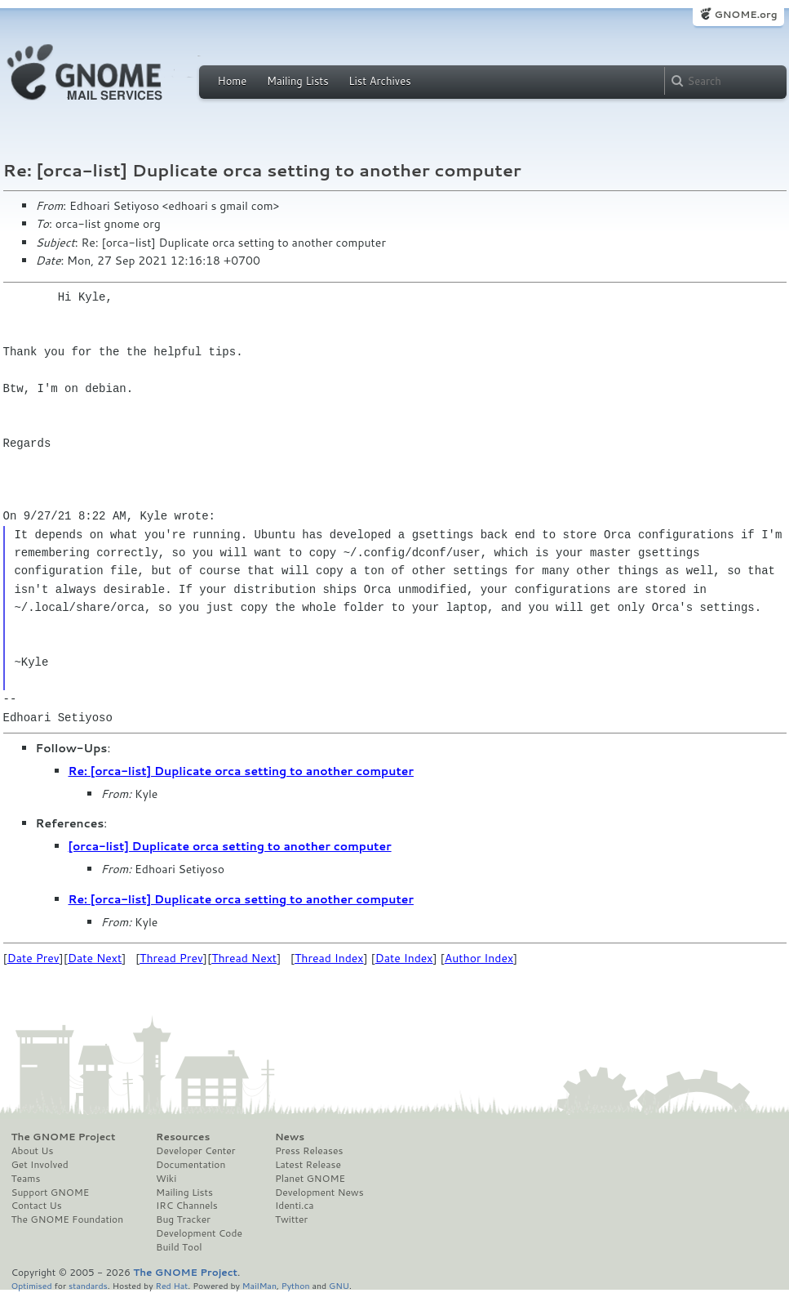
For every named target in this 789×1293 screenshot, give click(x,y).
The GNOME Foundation (67, 1219)
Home (232, 81)
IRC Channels (187, 1205)
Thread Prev (171, 958)
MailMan (259, 1285)
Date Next (95, 958)
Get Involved (40, 1164)
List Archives (379, 81)
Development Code (199, 1233)
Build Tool (179, 1247)
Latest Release (308, 1164)
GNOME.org (745, 14)
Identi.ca (294, 1205)
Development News (319, 1192)
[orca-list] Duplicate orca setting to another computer (230, 846)
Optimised (31, 1285)
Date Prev (33, 958)
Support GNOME (50, 1192)
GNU (339, 1285)
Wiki (166, 1178)
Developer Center (195, 1150)
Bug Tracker (183, 1219)
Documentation (190, 1164)
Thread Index (329, 958)
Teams (26, 1178)
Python (295, 1285)
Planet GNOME (310, 1178)
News (289, 1137)
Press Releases (309, 1150)
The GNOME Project (63, 1137)
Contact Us (36, 1205)
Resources (183, 1137)
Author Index (479, 958)
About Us (32, 1150)
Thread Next (244, 958)
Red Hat (171, 1285)
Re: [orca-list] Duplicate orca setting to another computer (241, 771)
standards (88, 1285)
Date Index (404, 958)
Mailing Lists (298, 81)
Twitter (291, 1219)
